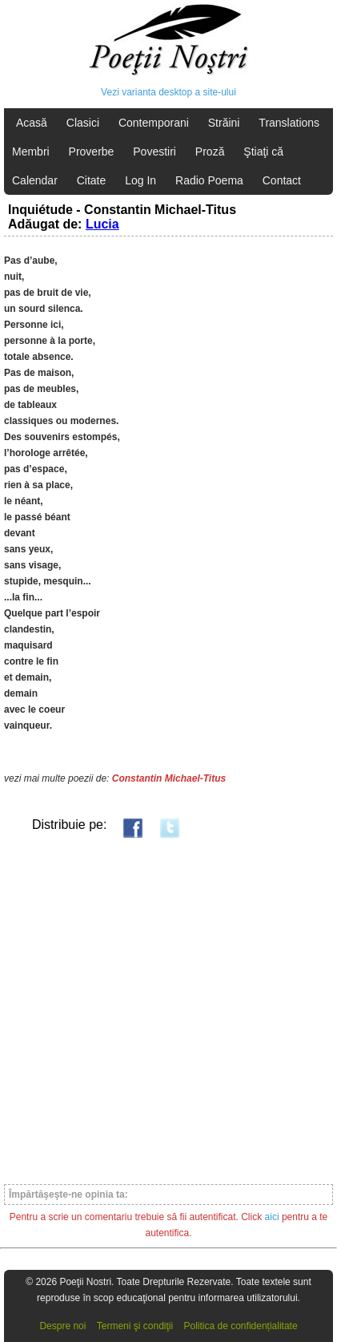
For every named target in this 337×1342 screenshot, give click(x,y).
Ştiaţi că (263, 151)
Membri (31, 151)
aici (272, 1217)
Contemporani (153, 122)
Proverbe (91, 151)
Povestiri (154, 151)
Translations (289, 122)
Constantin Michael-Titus (169, 778)
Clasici (82, 122)
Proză (210, 151)
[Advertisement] (168, 1010)
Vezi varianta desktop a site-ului (168, 92)
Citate (91, 180)
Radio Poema (209, 180)
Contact (282, 180)
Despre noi (62, 1326)
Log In (140, 180)
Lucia (102, 224)
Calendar (35, 180)
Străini (224, 122)
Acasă (31, 122)
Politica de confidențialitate (241, 1326)
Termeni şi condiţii (135, 1326)
